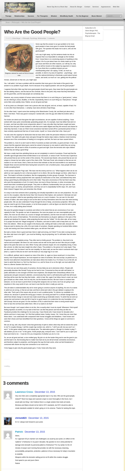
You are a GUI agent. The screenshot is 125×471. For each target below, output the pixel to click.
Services (95, 7)
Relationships (20, 16)
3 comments (51, 38)
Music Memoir (97, 16)
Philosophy (16, 22)
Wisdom (54, 16)
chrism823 (21, 418)
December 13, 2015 (45, 392)
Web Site (116, 7)
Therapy (8, 16)
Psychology (33, 38)
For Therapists (42, 16)
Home (8, 22)
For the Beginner (82, 16)
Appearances (106, 7)
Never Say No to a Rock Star (57, 7)
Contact (87, 7)
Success (31, 16)
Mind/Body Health (66, 16)
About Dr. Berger (76, 7)
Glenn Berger (16, 38)
